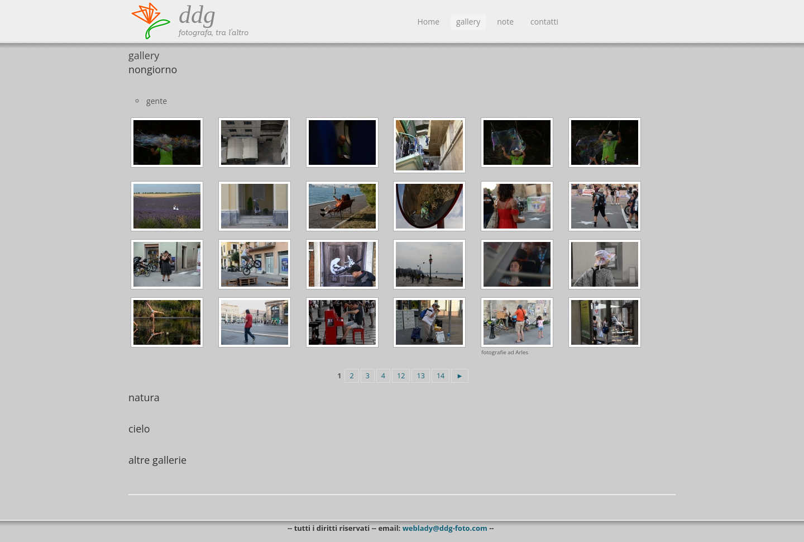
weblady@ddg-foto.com (445, 528)
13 (420, 376)
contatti (544, 21)
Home (429, 21)
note (505, 21)
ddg (197, 14)
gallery (468, 21)
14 (440, 376)
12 (401, 376)
